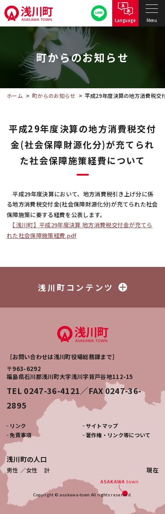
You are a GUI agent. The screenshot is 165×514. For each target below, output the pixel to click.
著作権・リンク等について (118, 435)
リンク (18, 425)
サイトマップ (102, 425)
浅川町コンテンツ (82, 287)
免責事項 (20, 435)
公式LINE (99, 13)
